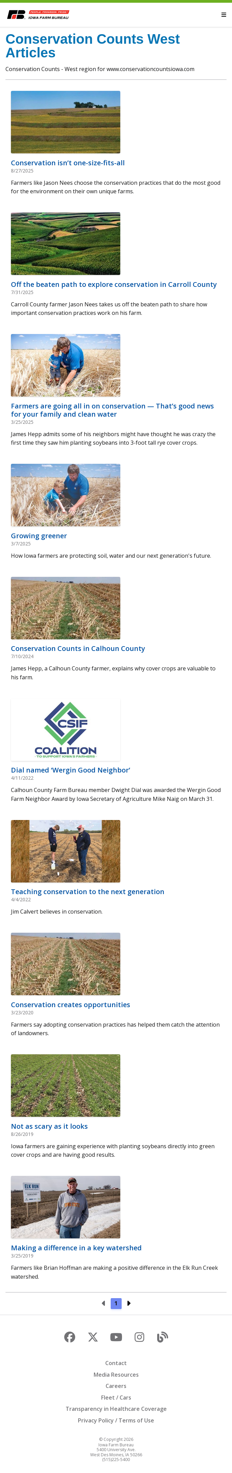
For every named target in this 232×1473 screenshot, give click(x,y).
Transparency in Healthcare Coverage (116, 1409)
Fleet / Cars (116, 1397)
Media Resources (116, 1374)
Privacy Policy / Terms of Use (116, 1420)
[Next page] (128, 1303)
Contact (116, 1363)
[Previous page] (103, 1303)
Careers (116, 1386)
